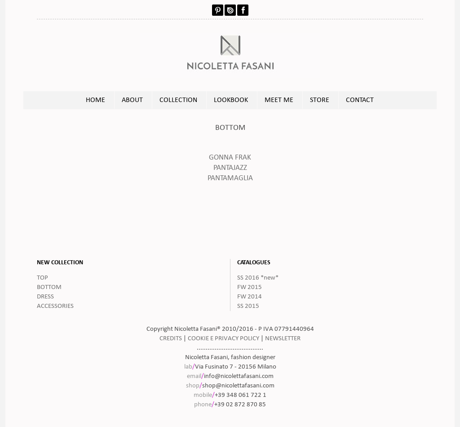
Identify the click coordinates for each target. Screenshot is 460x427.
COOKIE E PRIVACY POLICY (223, 338)
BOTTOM (49, 287)
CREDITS (170, 338)
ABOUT (132, 100)
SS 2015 (248, 306)
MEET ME (279, 100)
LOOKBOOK (231, 100)
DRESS (45, 297)
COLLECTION (178, 100)
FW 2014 (249, 297)
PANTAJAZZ (230, 168)
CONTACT (360, 100)
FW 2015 (249, 287)
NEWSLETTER (283, 338)
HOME (95, 100)
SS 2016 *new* (258, 278)
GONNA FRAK (230, 157)
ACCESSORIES (55, 306)
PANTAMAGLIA (230, 178)
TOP (42, 278)
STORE (319, 100)
